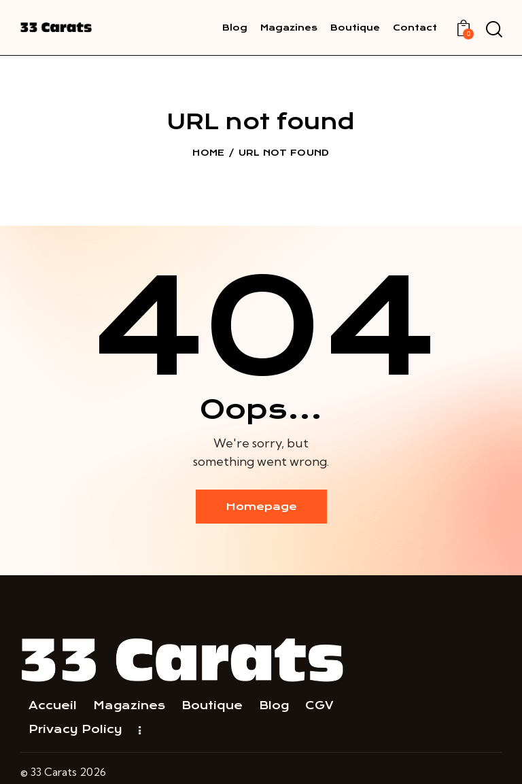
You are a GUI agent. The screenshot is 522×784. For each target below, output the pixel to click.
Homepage (261, 506)
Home (208, 153)
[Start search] (493, 29)
